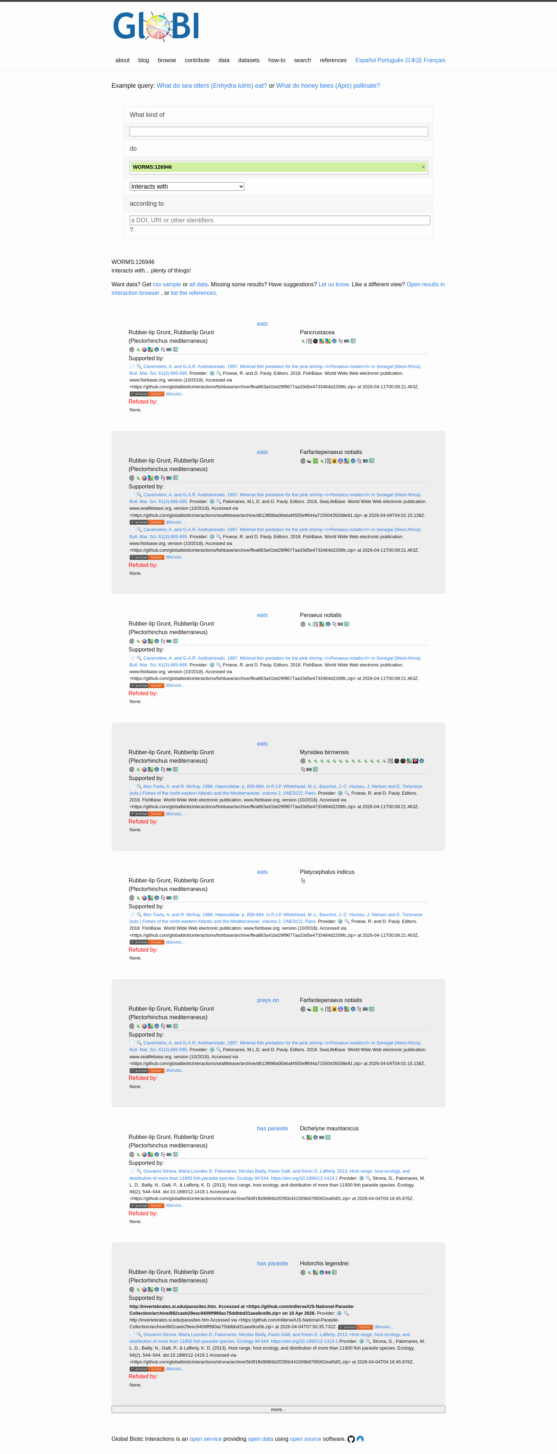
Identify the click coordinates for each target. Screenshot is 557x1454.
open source (305, 1439)
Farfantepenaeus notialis (331, 452)
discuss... (175, 393)
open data (260, 1439)
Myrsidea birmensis (324, 752)
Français (434, 60)
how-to (277, 60)
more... (278, 1409)
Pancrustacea (317, 332)
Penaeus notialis (320, 615)
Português (391, 60)
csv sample (167, 284)
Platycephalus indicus (327, 872)
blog (144, 60)
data (223, 60)
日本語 (413, 60)
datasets (249, 60)
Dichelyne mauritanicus (329, 1128)
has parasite (272, 1128)
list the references (193, 293)
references (333, 60)
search (302, 60)
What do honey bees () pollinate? (328, 85)
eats (262, 324)
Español (366, 60)
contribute (197, 60)
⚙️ (212, 373)
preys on (268, 1000)
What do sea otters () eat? (212, 85)
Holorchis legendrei (324, 1263)
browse (167, 60)
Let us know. (334, 284)
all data (198, 284)
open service (206, 1439)
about (122, 60)
